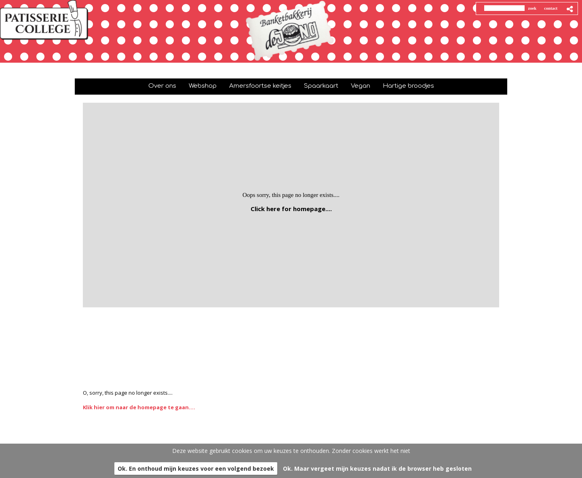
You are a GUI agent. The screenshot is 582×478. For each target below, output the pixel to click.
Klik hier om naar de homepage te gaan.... (139, 407)
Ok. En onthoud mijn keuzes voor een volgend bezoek (196, 468)
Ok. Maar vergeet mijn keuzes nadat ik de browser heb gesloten (377, 468)
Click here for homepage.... (291, 209)
